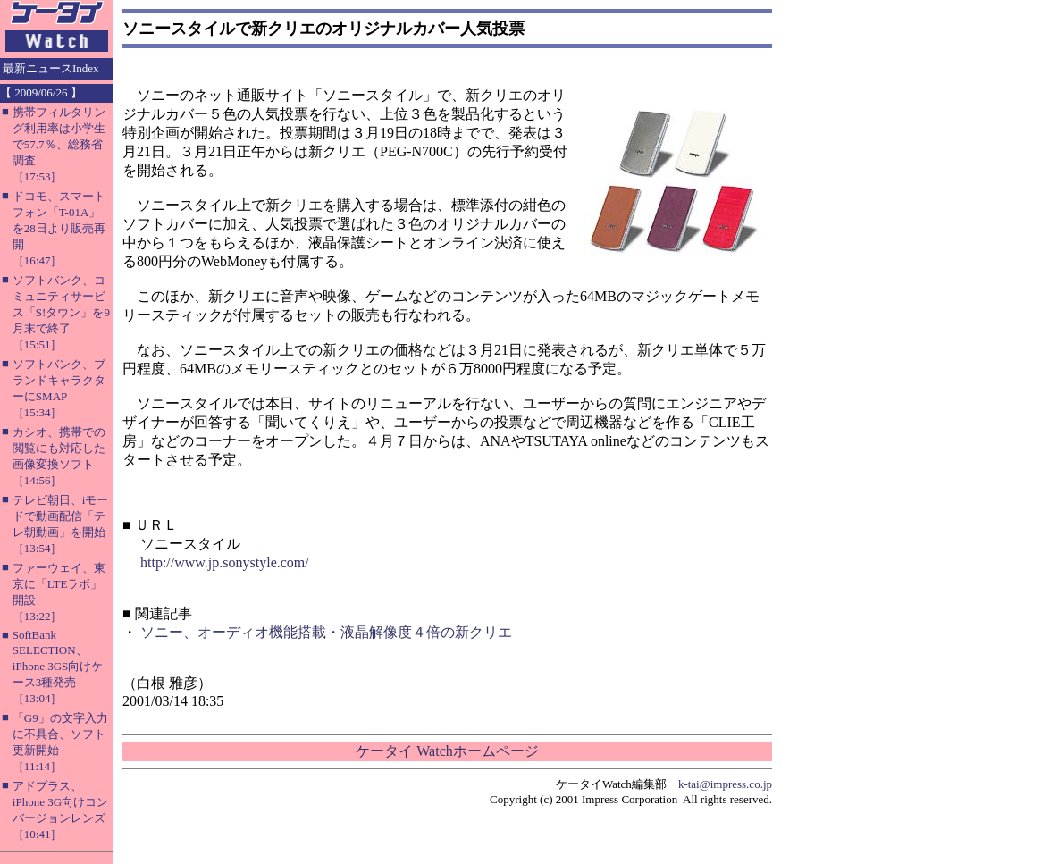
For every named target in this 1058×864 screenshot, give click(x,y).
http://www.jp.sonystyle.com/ (224, 562)
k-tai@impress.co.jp (725, 784)
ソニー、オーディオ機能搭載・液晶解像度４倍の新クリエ (326, 632)
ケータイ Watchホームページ (447, 751)
